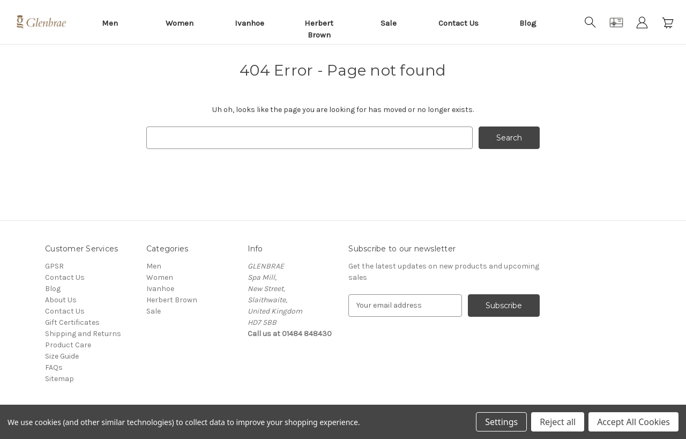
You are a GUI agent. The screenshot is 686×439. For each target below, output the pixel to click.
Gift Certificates (72, 322)
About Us (61, 299)
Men (110, 23)
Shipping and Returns (83, 333)
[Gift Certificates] (616, 22)
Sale (389, 23)
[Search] (590, 22)
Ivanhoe (249, 23)
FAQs (54, 367)
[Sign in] (642, 22)
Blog (527, 23)
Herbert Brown (318, 29)
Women (179, 23)
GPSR (54, 266)
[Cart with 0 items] (668, 22)
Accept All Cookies (633, 422)
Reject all (558, 422)
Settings (501, 422)
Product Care (68, 344)
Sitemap (59, 378)
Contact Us (458, 23)
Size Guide (62, 356)
